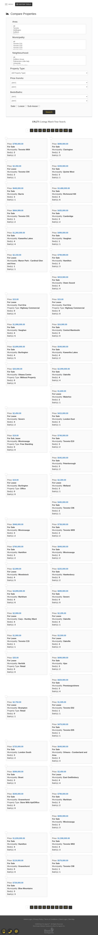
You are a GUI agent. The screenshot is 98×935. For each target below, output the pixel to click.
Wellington (49, 30)
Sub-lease (32, 106)
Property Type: (17, 68)
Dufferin (49, 32)
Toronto (49, 28)
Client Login (63, 919)
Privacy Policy (38, 919)
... (70, 130)
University (49, 63)
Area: (15, 21)
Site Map (71, 919)
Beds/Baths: (16, 92)
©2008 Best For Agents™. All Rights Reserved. (49, 924)
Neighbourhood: (20, 53)
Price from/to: (17, 78)
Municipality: (18, 37)
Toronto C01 (49, 44)
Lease (21, 106)
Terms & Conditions (51, 919)
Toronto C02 (49, 46)
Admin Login (28, 919)
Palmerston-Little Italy (49, 61)
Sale (13, 106)
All (49, 26)
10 (66, 130)
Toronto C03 (49, 48)
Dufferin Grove (49, 59)
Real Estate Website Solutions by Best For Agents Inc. (49, 926)
